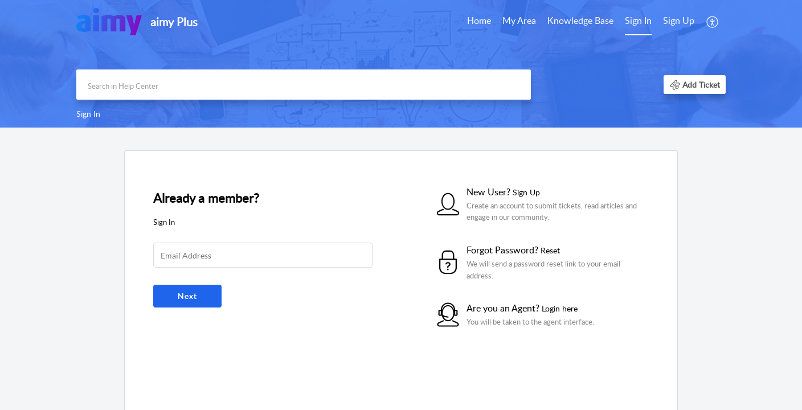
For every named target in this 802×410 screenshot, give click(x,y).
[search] (303, 84)
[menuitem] (659, 21)
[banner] (401, 64)
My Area (519, 20)
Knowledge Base (580, 20)
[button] (695, 84)
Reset (550, 250)
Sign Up (678, 20)
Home (479, 20)
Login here (560, 308)
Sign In (638, 20)
